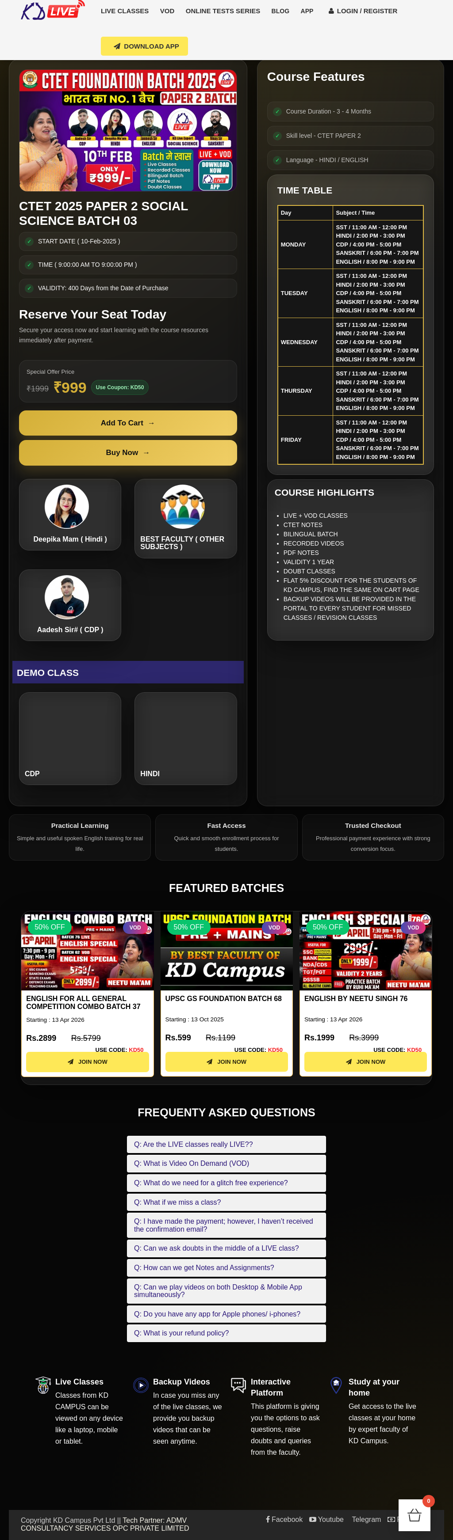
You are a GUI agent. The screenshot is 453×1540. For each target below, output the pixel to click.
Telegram (365, 1519)
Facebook (284, 1519)
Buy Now (128, 453)
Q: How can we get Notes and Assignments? (204, 1267)
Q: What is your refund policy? (181, 1333)
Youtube (326, 1519)
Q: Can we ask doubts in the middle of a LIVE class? (216, 1248)
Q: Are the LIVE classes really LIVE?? (193, 1144)
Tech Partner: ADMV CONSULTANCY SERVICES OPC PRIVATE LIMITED (105, 1524)
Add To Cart (128, 423)
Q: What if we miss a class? (177, 1202)
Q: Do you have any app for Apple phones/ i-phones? (217, 1314)
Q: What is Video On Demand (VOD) (191, 1163)
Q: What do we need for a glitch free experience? (211, 1183)
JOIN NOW (87, 1069)
